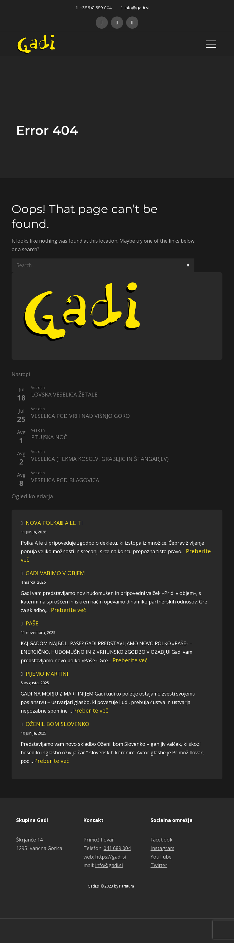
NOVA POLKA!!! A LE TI (54, 522)
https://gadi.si (110, 856)
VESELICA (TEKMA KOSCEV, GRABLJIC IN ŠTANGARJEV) (99, 459)
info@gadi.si (135, 7)
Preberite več (68, 610)
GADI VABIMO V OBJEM (55, 573)
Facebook (161, 839)
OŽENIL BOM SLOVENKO (57, 724)
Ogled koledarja (32, 496)
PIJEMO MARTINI (47, 673)
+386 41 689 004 (94, 7)
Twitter (159, 865)
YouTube (161, 856)
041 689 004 (117, 848)
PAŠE (32, 623)
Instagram (162, 848)
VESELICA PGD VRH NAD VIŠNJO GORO (80, 416)
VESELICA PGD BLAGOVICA (65, 480)
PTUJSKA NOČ (49, 437)
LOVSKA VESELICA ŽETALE (64, 394)
